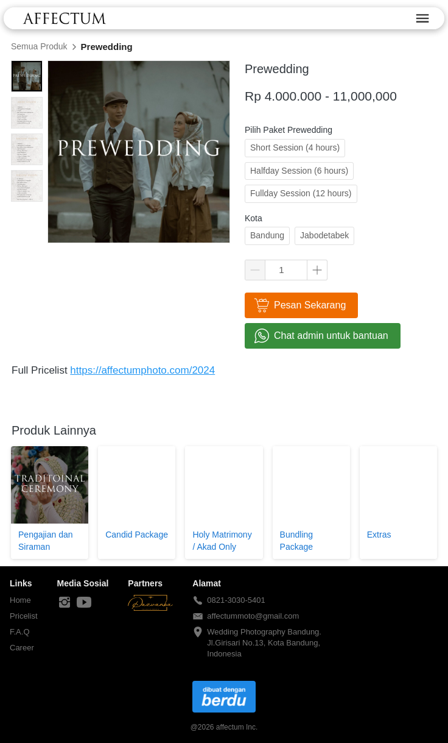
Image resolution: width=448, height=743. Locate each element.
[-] (64, 603)
